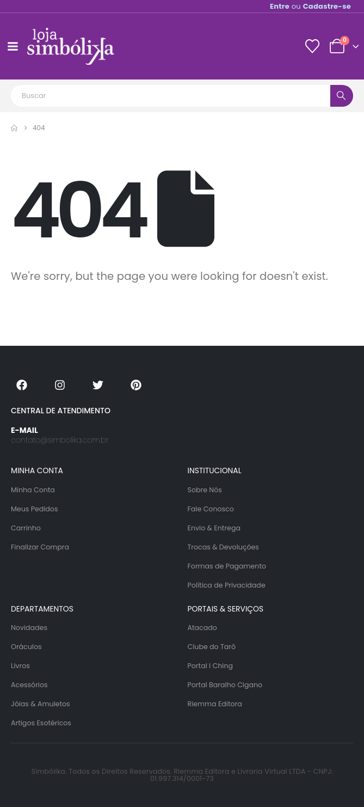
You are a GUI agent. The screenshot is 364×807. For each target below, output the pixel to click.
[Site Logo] (70, 46)
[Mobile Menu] (12, 46)
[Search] (341, 96)
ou (310, 6)
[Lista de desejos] (312, 46)
